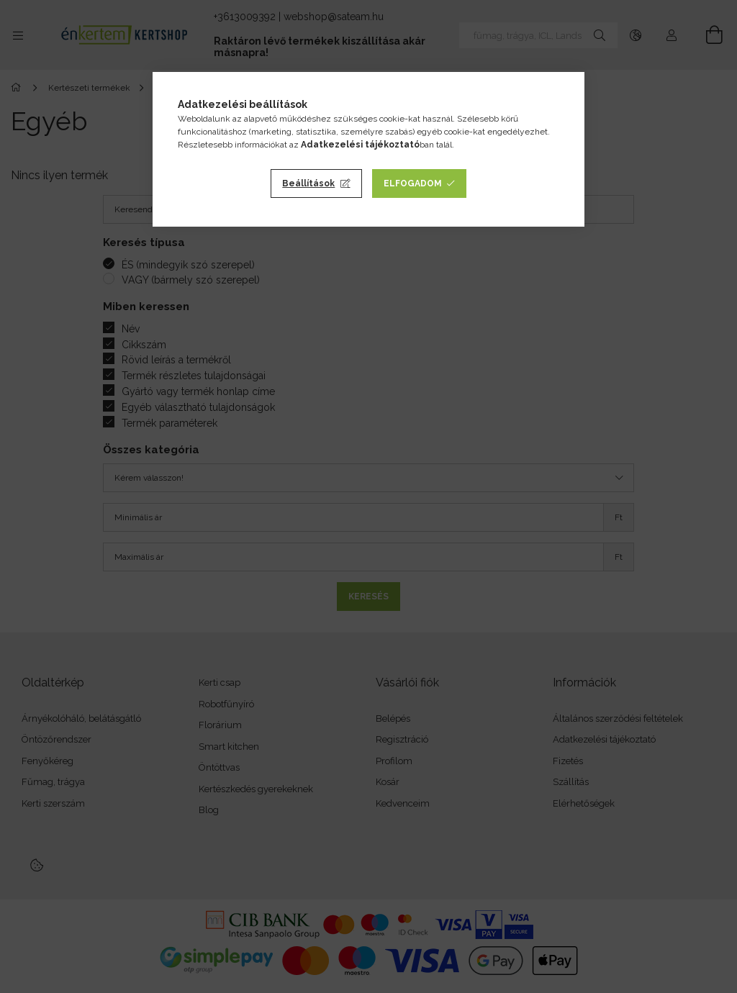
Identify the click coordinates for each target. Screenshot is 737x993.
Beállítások (308, 183)
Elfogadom (413, 183)
